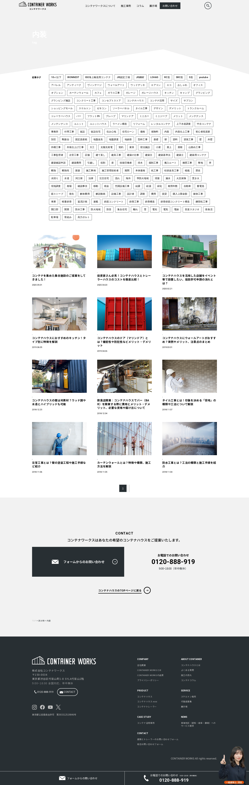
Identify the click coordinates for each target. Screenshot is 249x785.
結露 (137, 186)
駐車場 (54, 217)
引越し (90, 162)
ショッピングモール (62, 108)
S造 (191, 77)
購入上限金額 (180, 193)
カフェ (98, 92)
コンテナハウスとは (191, 665)
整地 (200, 162)
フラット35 (93, 116)
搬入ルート (170, 162)
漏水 (168, 178)
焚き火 (195, 178)
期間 (127, 170)
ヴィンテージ (94, 85)
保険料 (154, 131)
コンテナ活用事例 (146, 723)
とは (149, 670)
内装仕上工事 (182, 131)
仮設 (82, 131)
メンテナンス (196, 116)
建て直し (100, 155)
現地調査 (56, 186)
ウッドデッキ (138, 85)
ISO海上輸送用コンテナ (98, 77)
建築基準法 (164, 155)
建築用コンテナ (198, 155)
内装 (166, 131)
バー (78, 116)
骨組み (67, 217)
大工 (92, 147)
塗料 (175, 139)
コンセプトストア (111, 100)
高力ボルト (84, 217)
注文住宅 (104, 178)
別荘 (53, 139)
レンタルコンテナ (160, 123)
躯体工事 (198, 193)
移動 (95, 186)
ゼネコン (102, 108)
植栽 (187, 170)
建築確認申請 (58, 162)
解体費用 (85, 193)
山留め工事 (194, 147)
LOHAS (154, 77)
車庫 (53, 201)
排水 (140, 162)
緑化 (159, 186)
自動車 (187, 186)
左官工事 (74, 155)
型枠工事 (143, 139)
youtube (203, 77)
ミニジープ (161, 116)
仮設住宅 (96, 131)
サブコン (188, 100)
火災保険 (181, 178)
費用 (153, 193)
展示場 (153, 6)
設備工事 (116, 193)
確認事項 (82, 186)
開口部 (54, 209)
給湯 (148, 186)
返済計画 (82, 201)
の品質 (150, 675)
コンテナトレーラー (147, 706)
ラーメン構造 (120, 123)
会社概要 (141, 665)
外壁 (210, 139)
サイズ (174, 100)
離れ (135, 209)
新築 (77, 170)
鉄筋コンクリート (113, 201)
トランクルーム (195, 108)
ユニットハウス (98, 123)
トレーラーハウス (60, 116)
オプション (57, 92)
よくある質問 (187, 670)
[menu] (228, 5)
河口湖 (78, 178)
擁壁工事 (187, 162)
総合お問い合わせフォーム (150, 744)
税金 (106, 186)
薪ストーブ (57, 193)
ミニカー (144, 116)
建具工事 (116, 155)
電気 (165, 209)
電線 (176, 209)
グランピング (203, 92)
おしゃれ (182, 85)
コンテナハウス (135, 100)
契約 (121, 147)
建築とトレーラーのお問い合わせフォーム (157, 739)
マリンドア (127, 116)
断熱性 (65, 170)
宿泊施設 (145, 147)
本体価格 (140, 170)
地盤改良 (98, 139)
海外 (128, 178)
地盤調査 (114, 139)
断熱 (53, 170)
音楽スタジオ (192, 209)
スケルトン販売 (188, 696)
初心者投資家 (203, 131)
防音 (109, 209)
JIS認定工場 (123, 77)
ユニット (79, 123)
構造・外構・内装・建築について (48, 337)
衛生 (71, 193)
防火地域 (96, 209)
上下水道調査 (183, 123)
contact (67, 691)
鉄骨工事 (134, 201)
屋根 (180, 147)
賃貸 (164, 193)
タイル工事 (141, 108)
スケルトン (85, 108)
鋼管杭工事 (202, 201)
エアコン (156, 85)
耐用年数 (173, 186)
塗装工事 (188, 139)
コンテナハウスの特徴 (43, 272)
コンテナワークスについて (100, 6)
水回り (54, 178)
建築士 (180, 155)
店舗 (87, 155)
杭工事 (154, 170)
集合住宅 (122, 209)
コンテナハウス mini (147, 701)
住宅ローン (128, 131)
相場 (69, 186)
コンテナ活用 (157, 100)
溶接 (157, 178)
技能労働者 (126, 162)
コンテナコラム (188, 680)
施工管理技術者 (110, 170)
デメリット (175, 108)
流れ (117, 178)
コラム (140, 6)
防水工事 (80, 209)
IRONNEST (73, 77)
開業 (66, 209)
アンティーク (74, 85)
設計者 (130, 193)
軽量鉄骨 (67, 201)
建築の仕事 (133, 155)
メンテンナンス (59, 123)
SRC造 (179, 77)
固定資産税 (81, 139)
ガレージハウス (149, 92)
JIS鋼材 (140, 77)
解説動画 (100, 193)
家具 (131, 147)
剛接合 (65, 139)
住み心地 (111, 131)
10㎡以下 (56, 77)
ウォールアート (116, 85)
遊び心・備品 (170, 337)
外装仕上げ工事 (75, 147)
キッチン (169, 92)
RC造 (167, 77)
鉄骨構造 (150, 201)
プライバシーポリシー (148, 680)
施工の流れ (186, 675)
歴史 (198, 170)
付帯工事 (69, 131)
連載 (95, 201)
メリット (178, 116)
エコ (169, 85)
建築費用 (76, 162)
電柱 (154, 209)
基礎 (156, 139)
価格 (142, 131)
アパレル (56, 85)
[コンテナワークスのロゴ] (37, 5)
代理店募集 (186, 701)
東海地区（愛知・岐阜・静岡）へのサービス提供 (198, 724)
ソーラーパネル (121, 108)
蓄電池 (200, 186)
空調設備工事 (122, 186)
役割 (103, 162)
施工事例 (126, 6)
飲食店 (208, 209)
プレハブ (110, 116)
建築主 (148, 155)
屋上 (169, 147)
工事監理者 (57, 155)
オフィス (198, 85)
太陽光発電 (107, 147)
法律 (90, 178)
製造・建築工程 (40, 468)
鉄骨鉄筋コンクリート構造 (175, 201)
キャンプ (185, 92)
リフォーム (139, 123)
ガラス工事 (114, 92)
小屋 (158, 147)
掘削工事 (153, 162)
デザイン (158, 108)
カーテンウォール (78, 92)
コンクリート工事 (86, 100)
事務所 (54, 131)
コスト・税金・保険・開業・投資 (113, 272)
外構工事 (56, 147)
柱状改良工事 (171, 170)
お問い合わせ (170, 6)
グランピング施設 (60, 100)
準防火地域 (143, 178)
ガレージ (130, 92)
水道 (66, 178)
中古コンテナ (204, 123)
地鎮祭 (128, 139)
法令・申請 (169, 272)
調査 (142, 193)
